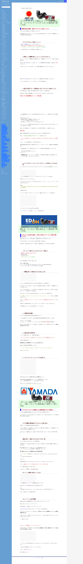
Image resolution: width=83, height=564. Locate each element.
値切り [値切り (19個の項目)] (4, 161)
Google (3, 31)
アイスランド (4, 65)
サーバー (3, 40)
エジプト (3, 13)
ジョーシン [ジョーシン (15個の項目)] (4, 143)
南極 (2, 71)
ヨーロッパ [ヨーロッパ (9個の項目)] (4, 164)
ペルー (3, 51)
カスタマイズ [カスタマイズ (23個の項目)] (5, 157)
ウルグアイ (3, 46)
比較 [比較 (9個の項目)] (3, 142)
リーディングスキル (5, 102)
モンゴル (3, 74)
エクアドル (3, 47)
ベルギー (3, 118)
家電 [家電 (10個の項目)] (3, 166)
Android (3, 26)
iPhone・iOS (4, 32)
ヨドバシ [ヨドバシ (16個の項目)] (4, 136)
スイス (3, 112)
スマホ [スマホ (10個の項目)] (4, 159)
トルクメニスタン (4, 59)
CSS (2, 27)
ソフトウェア (4, 41)
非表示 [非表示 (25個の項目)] (4, 135)
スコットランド (4, 113)
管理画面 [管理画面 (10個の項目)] (4, 149)
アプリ (3, 38)
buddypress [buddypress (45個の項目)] (5, 140)
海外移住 (3, 98)
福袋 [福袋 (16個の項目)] (7, 138)
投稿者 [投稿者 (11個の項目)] (4, 138)
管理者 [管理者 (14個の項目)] (4, 145)
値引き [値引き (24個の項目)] (8, 159)
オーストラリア (4, 20)
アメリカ (3, 70)
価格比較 (3, 103)
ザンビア (3, 16)
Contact (3, 172)
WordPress (3, 36)
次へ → (43, 557)
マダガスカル (4, 17)
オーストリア (4, 93)
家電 (2, 104)
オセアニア (3, 18)
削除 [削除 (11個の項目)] (3, 152)
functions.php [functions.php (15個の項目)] (5, 133)
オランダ (3, 111)
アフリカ (3, 12)
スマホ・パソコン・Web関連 (6, 22)
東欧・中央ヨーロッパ (5, 92)
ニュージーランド (4, 21)
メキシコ (3, 52)
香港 (2, 80)
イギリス (3, 108)
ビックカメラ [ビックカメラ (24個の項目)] (5, 128)
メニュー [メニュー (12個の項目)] (4, 126)
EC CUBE (3, 28)
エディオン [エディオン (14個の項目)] (4, 154)
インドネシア (4, 83)
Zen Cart (3, 37)
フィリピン (3, 88)
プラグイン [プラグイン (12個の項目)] (4, 129)
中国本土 (3, 75)
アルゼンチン (4, 45)
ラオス (3, 90)
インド (3, 55)
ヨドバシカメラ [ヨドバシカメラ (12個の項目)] (5, 150)
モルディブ (3, 60)
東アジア (3, 73)
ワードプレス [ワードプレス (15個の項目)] (5, 147)
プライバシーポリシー (5, 173)
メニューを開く (61, 1)
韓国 (2, 79)
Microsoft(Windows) (5, 33)
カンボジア (3, 84)
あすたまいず (6, 1)
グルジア (3, 56)
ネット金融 (3, 42)
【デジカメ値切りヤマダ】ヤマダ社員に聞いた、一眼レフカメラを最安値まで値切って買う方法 (38, 404)
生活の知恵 (3, 99)
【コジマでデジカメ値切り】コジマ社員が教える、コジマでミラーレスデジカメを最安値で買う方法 (39, 23)
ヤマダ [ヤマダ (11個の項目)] (8, 161)
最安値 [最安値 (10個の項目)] (4, 124)
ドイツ (3, 116)
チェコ (3, 94)
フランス (3, 117)
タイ (2, 85)
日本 (2, 78)
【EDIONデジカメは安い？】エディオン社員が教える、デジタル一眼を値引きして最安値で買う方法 (39, 229)
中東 (2, 61)
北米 (2, 69)
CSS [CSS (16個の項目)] (9, 140)
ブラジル (3, 50)
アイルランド (4, 107)
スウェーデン (4, 66)
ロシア (3, 97)
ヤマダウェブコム (23, 508)
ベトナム (3, 89)
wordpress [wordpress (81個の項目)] (4, 131)
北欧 (2, 64)
